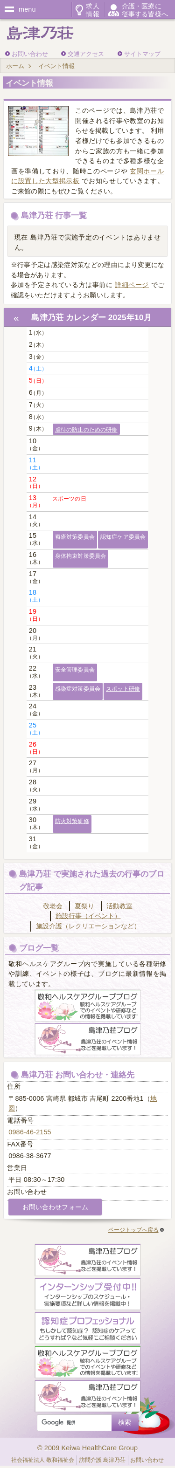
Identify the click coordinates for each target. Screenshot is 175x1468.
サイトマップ (142, 53)
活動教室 (119, 906)
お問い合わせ (30, 53)
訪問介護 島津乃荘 (102, 1460)
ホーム (15, 65)
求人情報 (92, 9)
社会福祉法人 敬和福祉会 (42, 1460)
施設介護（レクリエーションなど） (88, 926)
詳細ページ (132, 284)
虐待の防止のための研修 (86, 429)
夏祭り (84, 906)
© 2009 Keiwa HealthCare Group (87, 1448)
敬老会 (53, 906)
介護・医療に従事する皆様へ (145, 9)
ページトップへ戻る (136, 1230)
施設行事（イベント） (88, 915)
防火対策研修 (72, 821)
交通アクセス (86, 53)
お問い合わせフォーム (55, 1207)
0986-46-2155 (29, 1132)
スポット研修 (123, 689)
